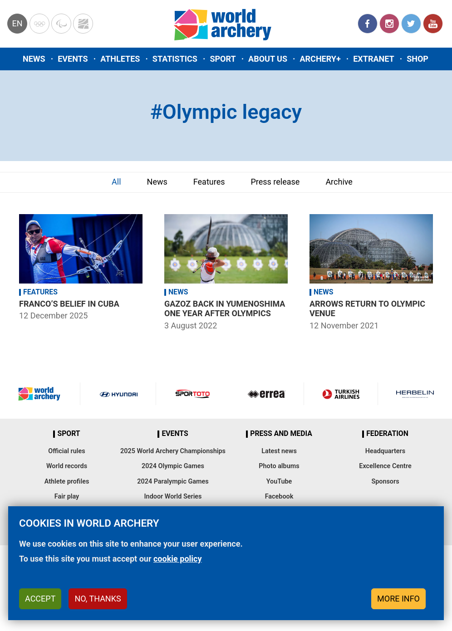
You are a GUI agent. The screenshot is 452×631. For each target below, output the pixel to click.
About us (267, 59)
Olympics (39, 24)
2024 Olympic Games (173, 466)
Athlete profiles (66, 481)
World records (66, 466)
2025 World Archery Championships (173, 451)
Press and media (281, 434)
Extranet (373, 59)
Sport (223, 59)
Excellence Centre (385, 466)
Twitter (411, 24)
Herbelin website (415, 393)
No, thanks (97, 598)
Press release (275, 181)
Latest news (279, 451)
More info (398, 598)
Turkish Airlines (340, 393)
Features (209, 181)
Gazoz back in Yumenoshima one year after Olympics (224, 308)
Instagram (389, 24)
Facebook (368, 24)
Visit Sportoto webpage (193, 393)
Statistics (174, 59)
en (17, 23)
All (116, 181)
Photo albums (279, 466)
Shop (417, 59)
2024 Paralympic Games (173, 481)
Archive (339, 181)
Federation (387, 434)
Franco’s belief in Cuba (69, 303)
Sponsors (385, 481)
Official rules (66, 451)
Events (73, 59)
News (34, 59)
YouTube (433, 24)
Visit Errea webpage (266, 393)
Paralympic (61, 24)
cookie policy (177, 558)
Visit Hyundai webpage (118, 393)
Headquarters (385, 451)
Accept (40, 598)
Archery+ (320, 59)
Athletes (120, 59)
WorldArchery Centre (83, 24)
